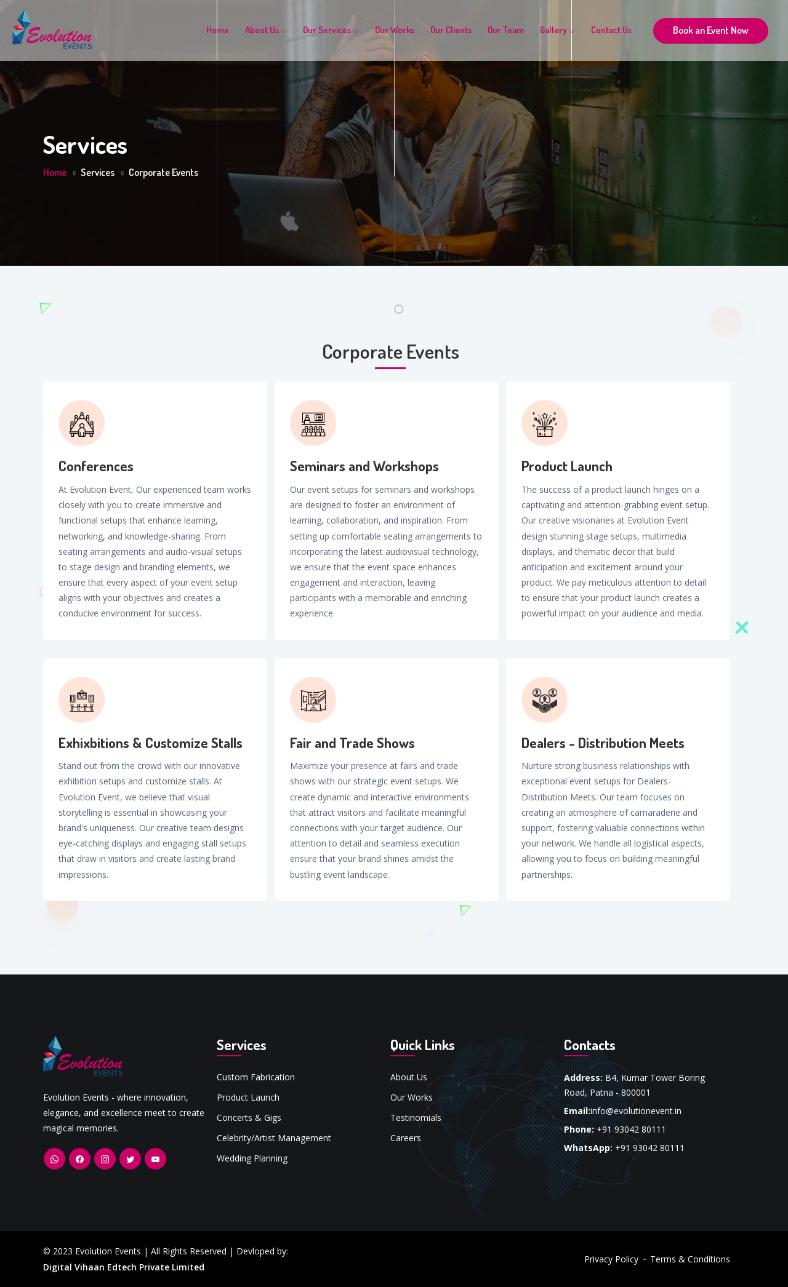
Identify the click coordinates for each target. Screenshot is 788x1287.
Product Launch (567, 465)
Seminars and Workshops (364, 465)
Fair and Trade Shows (352, 742)
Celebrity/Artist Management (274, 1138)
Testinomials (415, 1117)
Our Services (331, 30)
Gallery (557, 30)
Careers (405, 1138)
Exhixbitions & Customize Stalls (150, 742)
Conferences (96, 465)
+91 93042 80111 (631, 1129)
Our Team (506, 30)
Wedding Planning (252, 1158)
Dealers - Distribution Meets (603, 742)
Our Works (394, 30)
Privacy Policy (611, 1259)
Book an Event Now (711, 30)
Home (217, 30)
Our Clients (451, 30)
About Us (266, 30)
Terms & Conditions (690, 1259)
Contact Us (611, 30)
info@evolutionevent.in (635, 1111)
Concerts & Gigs (249, 1117)
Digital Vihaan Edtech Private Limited (123, 1267)
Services (98, 172)
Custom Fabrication (256, 1077)
